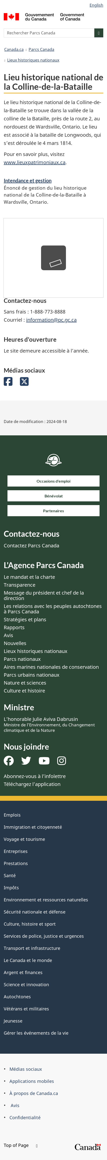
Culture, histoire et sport (30, 924)
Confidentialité (25, 1117)
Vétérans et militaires (26, 1009)
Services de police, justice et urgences (44, 936)
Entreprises (16, 851)
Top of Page (21, 1145)
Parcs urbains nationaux (31, 674)
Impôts (11, 888)
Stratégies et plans (25, 619)
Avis (8, 635)
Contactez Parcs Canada (31, 545)
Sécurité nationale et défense (34, 912)
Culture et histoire (24, 690)
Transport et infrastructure (32, 948)
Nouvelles (15, 643)
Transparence (19, 584)
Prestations (16, 863)
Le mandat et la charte (29, 577)
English (96, 5)
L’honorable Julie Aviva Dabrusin (49, 724)
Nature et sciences (25, 682)
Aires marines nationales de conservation (51, 667)
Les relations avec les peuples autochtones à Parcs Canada (53, 609)
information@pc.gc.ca (51, 319)
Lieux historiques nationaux (33, 60)
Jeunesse (13, 1021)
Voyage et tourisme (24, 839)
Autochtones (17, 997)
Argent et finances (23, 972)
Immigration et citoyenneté (33, 827)
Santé (10, 875)
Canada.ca (14, 49)
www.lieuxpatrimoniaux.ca (34, 162)
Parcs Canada (41, 49)
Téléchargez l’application (32, 784)
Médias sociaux (25, 1069)
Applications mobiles (31, 1081)
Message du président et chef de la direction (44, 595)
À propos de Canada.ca (33, 1093)
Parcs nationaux (22, 659)
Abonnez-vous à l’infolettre (35, 776)
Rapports (14, 627)
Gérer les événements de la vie (36, 1033)
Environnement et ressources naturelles (46, 900)
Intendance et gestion (28, 180)
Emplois (12, 815)
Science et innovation (26, 984)
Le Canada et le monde (28, 960)
